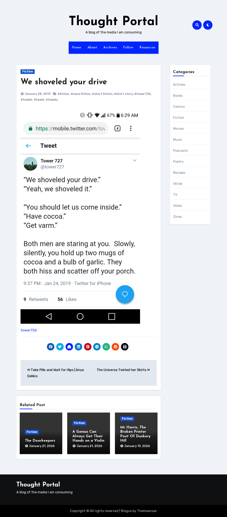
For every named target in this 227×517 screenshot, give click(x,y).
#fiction (63, 94)
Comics (179, 107)
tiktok (177, 184)
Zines (177, 217)
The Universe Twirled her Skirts (123, 370)
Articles (179, 85)
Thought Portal (113, 22)
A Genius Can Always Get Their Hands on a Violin (88, 436)
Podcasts (180, 151)
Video (177, 206)
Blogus (126, 511)
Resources (147, 47)
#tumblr (26, 100)
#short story (123, 94)
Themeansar (146, 511)
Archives (110, 47)
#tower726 (142, 94)
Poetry (178, 162)
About (92, 47)
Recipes (179, 173)
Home (76, 47)
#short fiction (102, 94)
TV (175, 195)
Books (178, 96)
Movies (178, 129)
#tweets (52, 100)
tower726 (29, 330)
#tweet (39, 100)
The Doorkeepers (40, 441)
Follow (128, 47)
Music (177, 140)
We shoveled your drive (64, 82)
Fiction (27, 71)
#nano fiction (80, 94)
